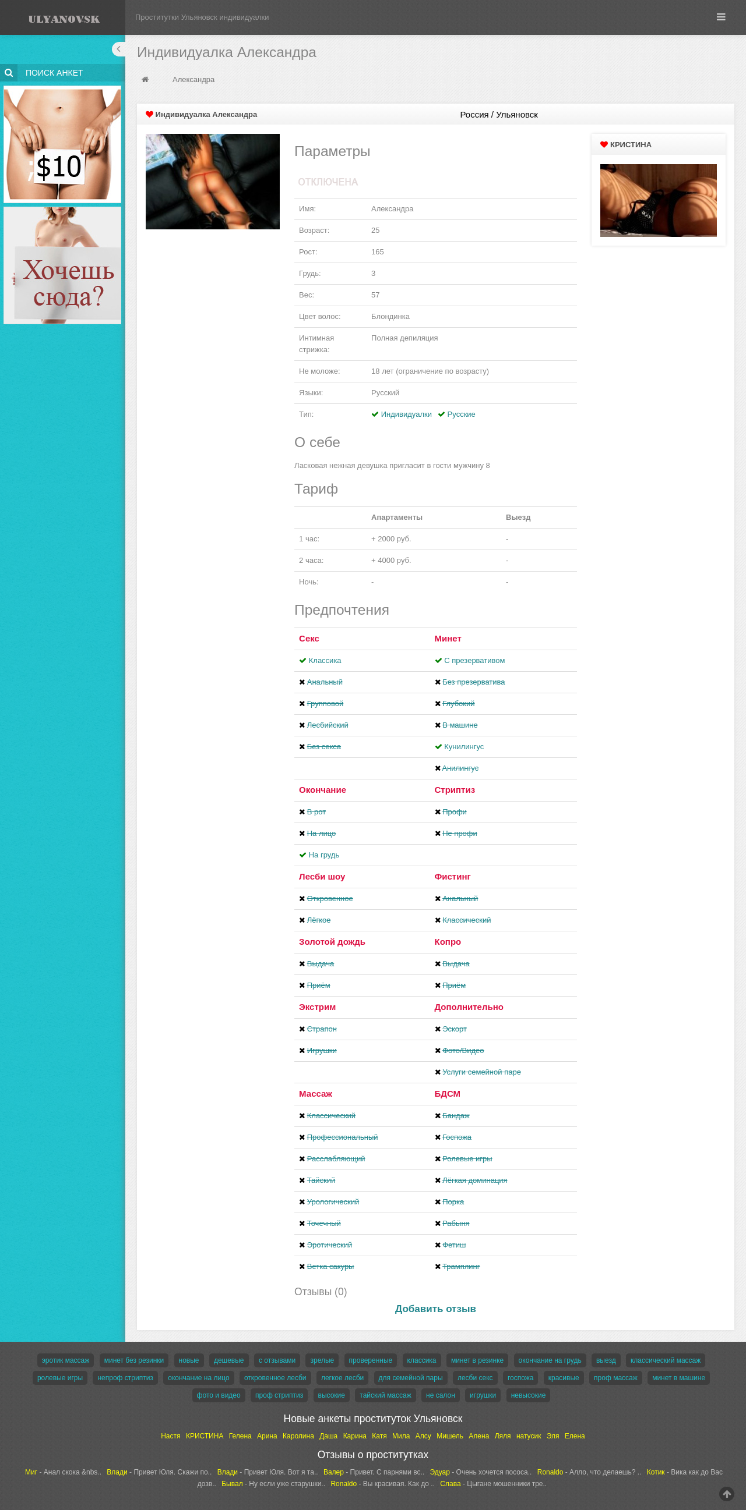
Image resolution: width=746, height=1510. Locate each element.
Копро (448, 942)
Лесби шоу (322, 876)
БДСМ (448, 1093)
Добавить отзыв (435, 1308)
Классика (325, 660)
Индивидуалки (406, 414)
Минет (448, 638)
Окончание (322, 790)
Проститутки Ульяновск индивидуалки (202, 17)
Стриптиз (455, 790)
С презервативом (474, 660)
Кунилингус (464, 746)
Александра (193, 79)
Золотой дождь (332, 942)
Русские (462, 414)
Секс (309, 638)
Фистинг (453, 876)
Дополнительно (469, 1007)
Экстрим (317, 1007)
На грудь (324, 854)
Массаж (315, 1093)
